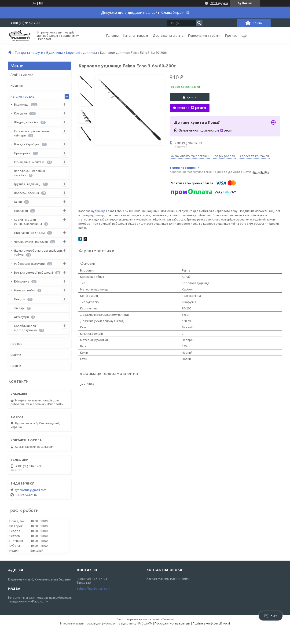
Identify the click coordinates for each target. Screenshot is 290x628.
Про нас (231, 35)
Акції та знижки (22, 74)
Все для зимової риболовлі (33, 272)
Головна (112, 35)
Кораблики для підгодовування (25, 328)
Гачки (18, 201)
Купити (192, 97)
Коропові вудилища (81, 53)
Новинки (17, 85)
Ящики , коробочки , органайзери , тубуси (38, 252)
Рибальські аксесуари (29, 263)
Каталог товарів (135, 35)
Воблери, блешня (26, 193)
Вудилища (54, 53)
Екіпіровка (21, 281)
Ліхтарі (19, 308)
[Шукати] (199, 23)
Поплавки (21, 210)
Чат (270, 616)
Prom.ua (168, 619)
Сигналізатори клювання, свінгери (32, 133)
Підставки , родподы (29, 232)
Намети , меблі (24, 290)
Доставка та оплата (168, 35)
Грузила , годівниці (27, 184)
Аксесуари (21, 317)
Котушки (20, 113)
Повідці (19, 299)
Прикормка (22, 153)
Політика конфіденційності (211, 623)
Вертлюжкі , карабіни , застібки (30, 173)
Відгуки (16, 354)
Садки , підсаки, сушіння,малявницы (28, 221)
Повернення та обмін (204, 35)
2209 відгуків (219, 3)
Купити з (191, 108)
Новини (16, 365)
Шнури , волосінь (26, 122)
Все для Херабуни (26, 144)
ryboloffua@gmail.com (30, 490)
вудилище (98, 211)
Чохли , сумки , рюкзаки (31, 241)
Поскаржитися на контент (172, 623)
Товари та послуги (29, 53)
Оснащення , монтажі (29, 162)
